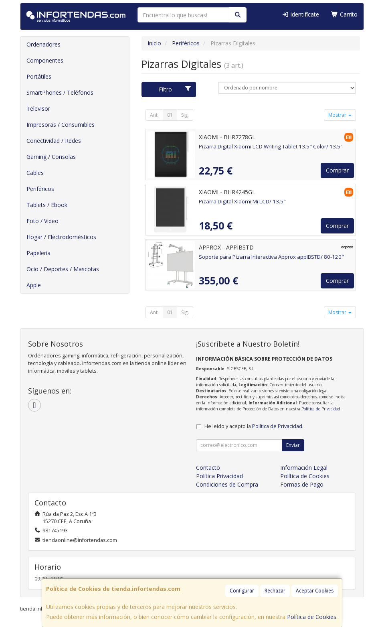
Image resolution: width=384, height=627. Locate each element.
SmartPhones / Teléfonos (59, 92)
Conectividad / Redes (53, 140)
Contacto (208, 467)
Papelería (38, 253)
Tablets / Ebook (46, 205)
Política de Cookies (311, 617)
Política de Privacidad (320, 409)
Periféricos (40, 189)
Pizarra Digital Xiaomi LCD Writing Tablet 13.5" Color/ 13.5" (271, 146)
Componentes (44, 60)
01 (170, 115)
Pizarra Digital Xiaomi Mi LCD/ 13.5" (242, 201)
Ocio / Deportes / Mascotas (62, 269)
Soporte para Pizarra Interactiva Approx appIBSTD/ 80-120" (271, 256)
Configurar (242, 590)
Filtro (175, 89)
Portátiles (38, 76)
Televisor (38, 108)
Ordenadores (43, 44)
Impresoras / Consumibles (60, 124)
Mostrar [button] (340, 115)
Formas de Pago (301, 484)
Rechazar (275, 590)
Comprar (337, 170)
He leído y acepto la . (253, 426)
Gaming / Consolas (51, 156)
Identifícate (300, 14)
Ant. (154, 115)
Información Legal (303, 467)
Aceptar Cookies (314, 590)
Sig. (185, 115)
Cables (35, 173)
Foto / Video (42, 221)
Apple (33, 285)
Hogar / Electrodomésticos (61, 237)
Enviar (293, 445)
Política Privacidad (219, 476)
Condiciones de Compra (227, 484)
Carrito (344, 14)
